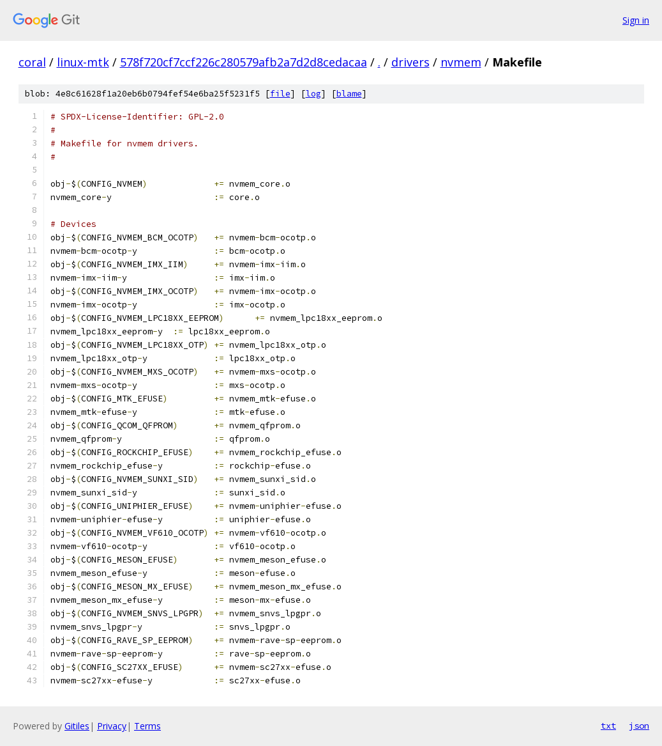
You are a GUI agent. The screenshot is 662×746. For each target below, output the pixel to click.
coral (32, 62)
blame (349, 93)
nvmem (460, 62)
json (639, 725)
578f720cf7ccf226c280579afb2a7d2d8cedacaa (243, 62)
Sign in (635, 20)
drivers (410, 62)
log (313, 93)
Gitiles (76, 726)
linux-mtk (83, 62)
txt (608, 725)
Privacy (111, 726)
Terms (147, 726)
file (280, 93)
